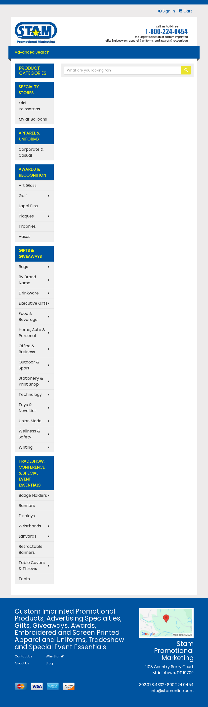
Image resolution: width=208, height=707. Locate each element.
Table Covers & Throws (32, 565)
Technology (30, 394)
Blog (49, 663)
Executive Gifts (33, 303)
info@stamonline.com (172, 691)
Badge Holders (33, 495)
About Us (22, 663)
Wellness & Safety (29, 434)
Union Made (30, 421)
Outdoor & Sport (29, 365)
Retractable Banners (30, 549)
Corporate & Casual (31, 152)
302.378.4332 (151, 685)
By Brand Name (27, 280)
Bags (23, 267)
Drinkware (29, 293)
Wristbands (30, 526)
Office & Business (27, 349)
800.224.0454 (180, 685)
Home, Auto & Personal (32, 333)
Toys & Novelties (28, 408)
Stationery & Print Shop (31, 381)
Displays (27, 516)
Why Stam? (55, 656)
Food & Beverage (28, 316)
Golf (23, 196)
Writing (26, 447)
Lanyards (27, 536)
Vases (24, 236)
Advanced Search (32, 52)
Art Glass (28, 185)
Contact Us (23, 656)
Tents (24, 579)
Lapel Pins (28, 206)
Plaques (26, 216)
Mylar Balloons (33, 119)
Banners (27, 505)
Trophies (27, 226)
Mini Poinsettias (29, 106)
